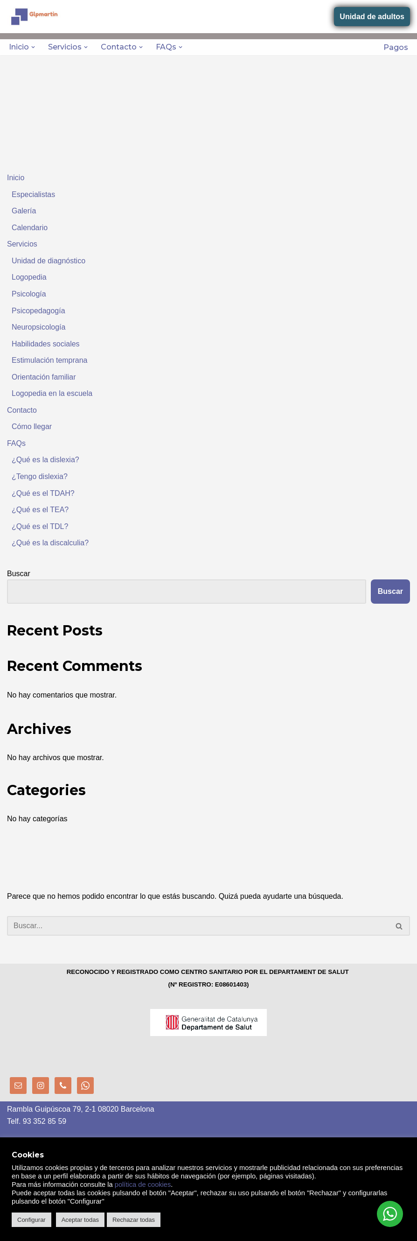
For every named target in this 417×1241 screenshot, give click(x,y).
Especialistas (33, 194)
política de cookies (143, 1184)
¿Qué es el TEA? (40, 510)
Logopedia (29, 278)
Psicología (29, 294)
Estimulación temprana (50, 361)
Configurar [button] (31, 1219)
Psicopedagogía (38, 311)
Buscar (18, 574)
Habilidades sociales (46, 344)
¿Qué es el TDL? (40, 527)
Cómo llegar (32, 427)
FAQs (16, 444)
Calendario (30, 228)
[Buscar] (198, 927)
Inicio (15, 178)
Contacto (22, 411)
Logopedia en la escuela (52, 394)
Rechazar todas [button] (133, 1219)
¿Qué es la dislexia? (45, 460)
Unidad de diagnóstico (48, 261)
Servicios (22, 244)
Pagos (395, 47)
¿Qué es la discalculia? (50, 543)
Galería (24, 211)
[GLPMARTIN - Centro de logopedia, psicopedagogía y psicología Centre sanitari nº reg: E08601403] (35, 17)
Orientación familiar (44, 377)
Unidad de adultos (372, 17)
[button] (33, 47)
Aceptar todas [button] (80, 1219)
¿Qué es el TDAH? (43, 493)
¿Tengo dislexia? (40, 477)
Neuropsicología (39, 327)
